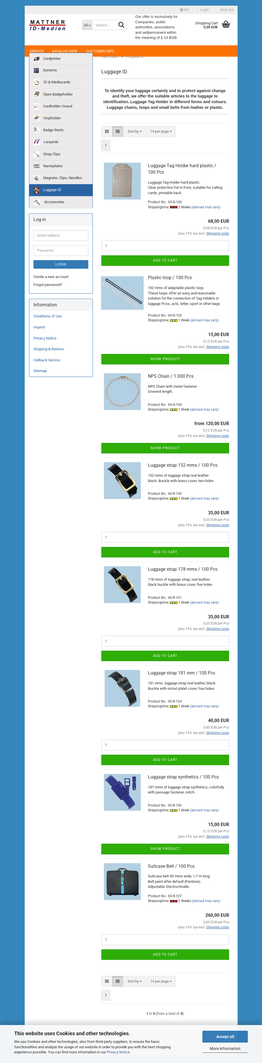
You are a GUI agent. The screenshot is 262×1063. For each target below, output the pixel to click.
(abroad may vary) (206, 215)
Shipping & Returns (48, 357)
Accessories (48, 210)
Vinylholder (47, 127)
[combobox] (135, 139)
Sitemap (40, 379)
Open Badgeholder (53, 103)
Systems (45, 79)
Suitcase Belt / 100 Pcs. (172, 874)
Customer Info (100, 51)
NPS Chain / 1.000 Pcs (171, 384)
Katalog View (64, 51)
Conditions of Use (47, 324)
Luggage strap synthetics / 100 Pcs (183, 785)
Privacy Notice (118, 1052)
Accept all (225, 1036)
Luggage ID (47, 198)
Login (60, 272)
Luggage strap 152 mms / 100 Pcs (182, 473)
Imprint (39, 335)
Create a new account (50, 285)
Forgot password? (47, 293)
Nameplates (48, 174)
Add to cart (165, 269)
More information (225, 1048)
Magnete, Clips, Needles (57, 186)
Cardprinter (47, 67)
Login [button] (203, 10)
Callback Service (46, 368)
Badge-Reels (48, 138)
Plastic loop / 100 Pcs (170, 285)
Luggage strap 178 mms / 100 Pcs (182, 577)
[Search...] (87, 25)
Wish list (225, 10)
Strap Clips (46, 163)
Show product (165, 367)
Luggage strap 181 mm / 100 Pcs (181, 681)
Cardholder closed (52, 115)
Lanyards (45, 150)
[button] (184, 10)
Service (37, 51)
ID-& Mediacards (51, 91)
